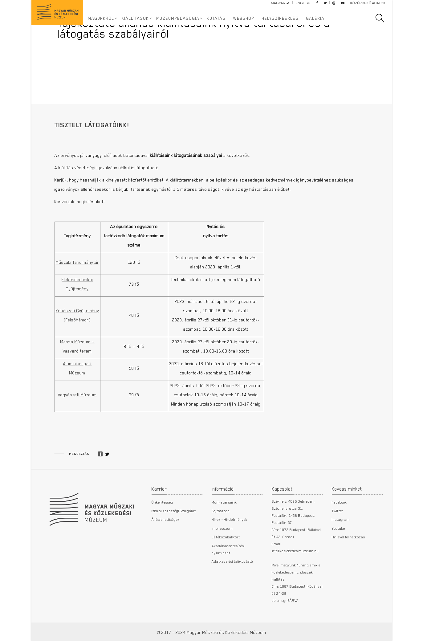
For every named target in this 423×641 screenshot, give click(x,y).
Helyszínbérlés (280, 18)
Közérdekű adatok (367, 3)
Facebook (339, 502)
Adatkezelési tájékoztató (232, 561)
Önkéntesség (162, 502)
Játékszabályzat (226, 537)
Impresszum (222, 528)
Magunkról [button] (101, 18)
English (302, 3)
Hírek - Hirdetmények (229, 519)
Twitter (338, 510)
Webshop (243, 18)
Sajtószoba (221, 510)
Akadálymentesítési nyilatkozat (228, 549)
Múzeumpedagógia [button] (178, 18)
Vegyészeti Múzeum (77, 394)
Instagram (341, 519)
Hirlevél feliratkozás (348, 537)
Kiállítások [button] (135, 18)
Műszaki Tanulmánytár (77, 262)
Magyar (280, 3)
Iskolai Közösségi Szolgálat (174, 510)
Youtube (338, 528)
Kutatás (216, 18)
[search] (383, 18)
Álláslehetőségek (166, 519)
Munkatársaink (224, 502)
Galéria (315, 18)
